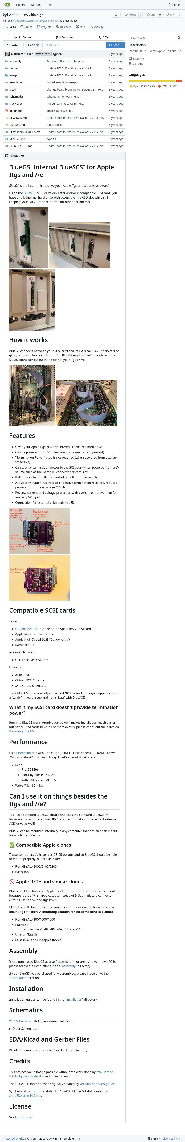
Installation (18, 978)
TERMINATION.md (21, 146)
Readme (136, 59)
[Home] (7, 4)
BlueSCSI (30, 193)
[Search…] (179, 37)
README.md (17, 139)
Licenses (168, 1138)
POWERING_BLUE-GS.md (25, 132)
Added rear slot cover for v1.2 (65, 103)
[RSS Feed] (116, 15)
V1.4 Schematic (20, 1021)
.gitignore (16, 110)
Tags (105, 37)
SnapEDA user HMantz (25, 1096)
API (178, 1138)
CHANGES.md (18, 118)
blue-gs (37, 15)
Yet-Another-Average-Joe (97, 1084)
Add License (54, 125)
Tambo (108, 1072)
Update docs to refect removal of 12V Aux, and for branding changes (89, 118)
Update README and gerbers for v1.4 (70, 68)
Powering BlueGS (21, 731)
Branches (64, 37)
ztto (99, 1072)
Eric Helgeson (19, 1076)
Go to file (33, 45)
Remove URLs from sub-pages (65, 61)
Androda (36, 1076)
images (14, 75)
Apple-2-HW (18, 15)
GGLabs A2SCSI (26, 629)
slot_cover (16, 103)
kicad (13, 89)
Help (49, 4)
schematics (16, 96)
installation (16, 82)
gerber (14, 68)
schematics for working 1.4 (63, 96)
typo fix (57, 54)
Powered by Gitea (15, 1138)
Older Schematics (24, 1028)
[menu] (154, 1138)
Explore (20, 4)
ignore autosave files (60, 110)
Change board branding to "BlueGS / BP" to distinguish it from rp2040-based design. (99, 89)
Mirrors (36, 4)
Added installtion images (62, 82)
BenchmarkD (27, 753)
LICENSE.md (17, 125)
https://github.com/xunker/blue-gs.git (33, 20)
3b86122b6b (43, 53)
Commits (24, 37)
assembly (15, 61)
